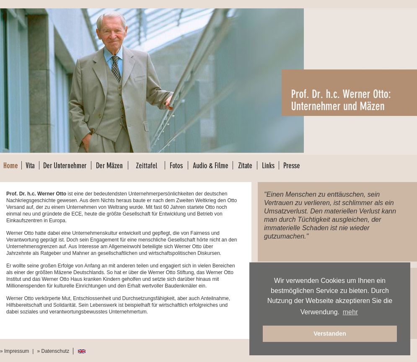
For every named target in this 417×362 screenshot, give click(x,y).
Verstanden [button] (329, 333)
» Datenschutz (53, 351)
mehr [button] (350, 312)
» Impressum (14, 351)
